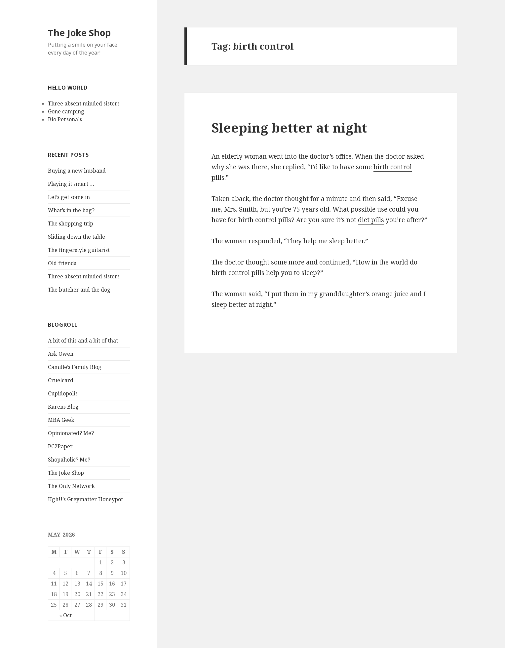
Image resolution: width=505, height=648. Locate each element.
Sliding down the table (76, 236)
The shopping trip (70, 223)
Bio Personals (65, 119)
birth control (392, 167)
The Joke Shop (79, 32)
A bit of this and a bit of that (83, 340)
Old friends (62, 263)
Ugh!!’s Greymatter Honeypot (85, 499)
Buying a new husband (77, 170)
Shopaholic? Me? (69, 459)
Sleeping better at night (289, 127)
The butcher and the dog (79, 289)
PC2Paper (60, 446)
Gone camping (66, 111)
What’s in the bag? (71, 210)
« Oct (65, 615)
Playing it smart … (71, 183)
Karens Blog (63, 406)
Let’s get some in (69, 197)
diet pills (371, 220)
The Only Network (71, 486)
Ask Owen (60, 353)
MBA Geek (61, 420)
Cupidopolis (63, 393)
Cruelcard (60, 380)
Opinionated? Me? (71, 433)
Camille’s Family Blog (74, 367)
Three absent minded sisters (84, 103)
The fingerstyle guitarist (79, 250)
